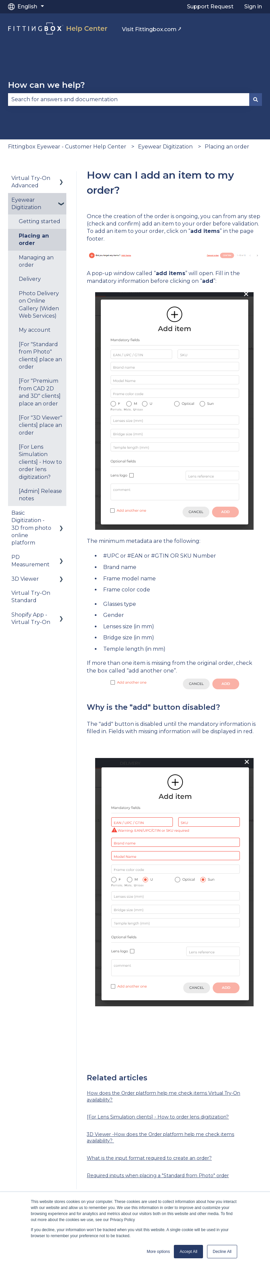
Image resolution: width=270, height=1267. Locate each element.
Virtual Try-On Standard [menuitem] (30, 597)
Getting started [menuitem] (39, 221)
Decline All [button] (222, 1251)
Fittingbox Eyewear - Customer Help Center (67, 146)
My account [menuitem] (35, 330)
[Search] (255, 99)
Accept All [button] (188, 1251)
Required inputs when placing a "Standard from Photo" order (158, 1176)
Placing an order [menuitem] (34, 239)
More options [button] (158, 1251)
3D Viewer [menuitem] (25, 579)
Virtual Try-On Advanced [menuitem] (30, 182)
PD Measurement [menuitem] (30, 561)
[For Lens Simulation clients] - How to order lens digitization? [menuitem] (40, 462)
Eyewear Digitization (165, 146)
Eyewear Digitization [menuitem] (26, 203)
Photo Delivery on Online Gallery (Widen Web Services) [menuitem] (39, 304)
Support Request (210, 6)
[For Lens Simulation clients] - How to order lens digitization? (158, 1117)
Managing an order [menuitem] (36, 261)
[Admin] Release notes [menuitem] (40, 495)
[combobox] (128, 99)
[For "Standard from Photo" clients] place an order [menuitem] (40, 355)
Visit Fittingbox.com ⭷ (151, 29)
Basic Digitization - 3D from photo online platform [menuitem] (31, 528)
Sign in (253, 6)
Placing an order (227, 146)
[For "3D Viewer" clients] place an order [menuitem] (40, 425)
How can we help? (46, 85)
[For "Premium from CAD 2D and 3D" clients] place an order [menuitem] (40, 392)
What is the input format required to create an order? (149, 1158)
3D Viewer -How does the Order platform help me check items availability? (160, 1137)
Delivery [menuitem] (30, 279)
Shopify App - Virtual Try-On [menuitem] (30, 618)
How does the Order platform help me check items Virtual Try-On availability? (163, 1096)
